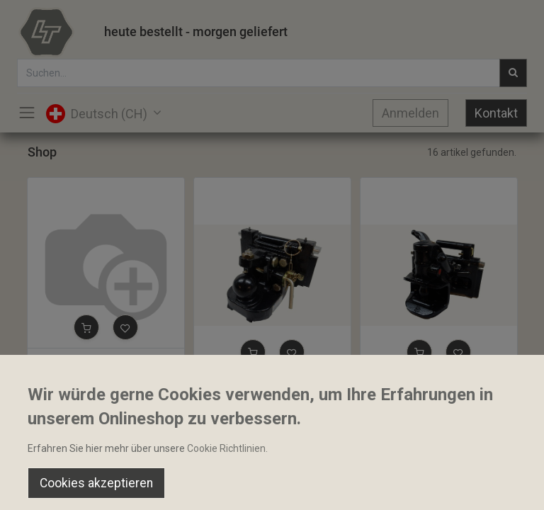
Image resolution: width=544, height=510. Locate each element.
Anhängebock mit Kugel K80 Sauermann (105, 360)
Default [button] (411, 457)
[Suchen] (159, 486)
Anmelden (410, 113)
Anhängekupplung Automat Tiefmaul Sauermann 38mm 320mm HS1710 (438, 385)
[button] (86, 327)
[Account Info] (497, 486)
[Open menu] (272, 489)
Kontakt (496, 113)
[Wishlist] (385, 486)
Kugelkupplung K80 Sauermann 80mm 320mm (272, 385)
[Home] (46, 486)
